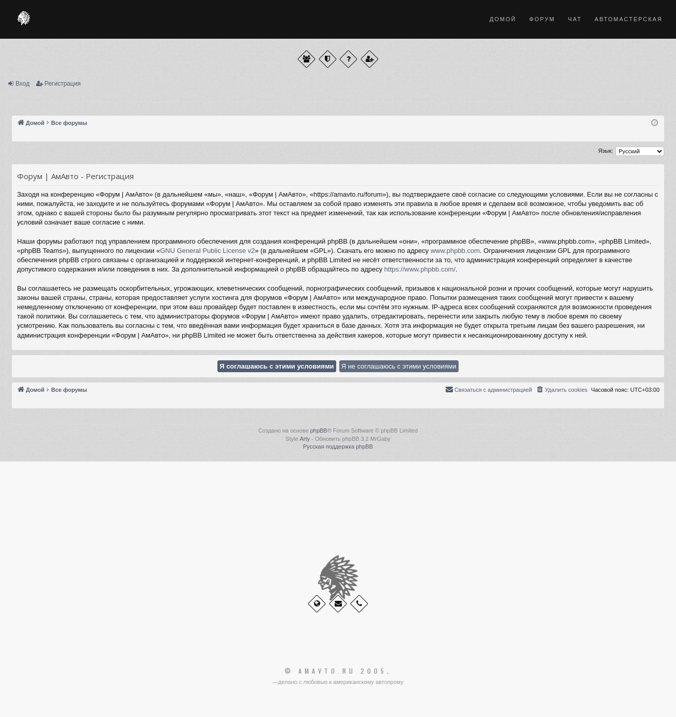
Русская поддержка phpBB (338, 446)
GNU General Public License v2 (207, 250)
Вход (22, 83)
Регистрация (62, 83)
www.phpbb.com (455, 250)
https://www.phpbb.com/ (419, 269)
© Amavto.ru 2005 (336, 671)
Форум (542, 19)
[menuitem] (561, 389)
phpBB (318, 430)
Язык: (605, 151)
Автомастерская (628, 19)
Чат (575, 19)
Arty (305, 439)
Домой (503, 19)
